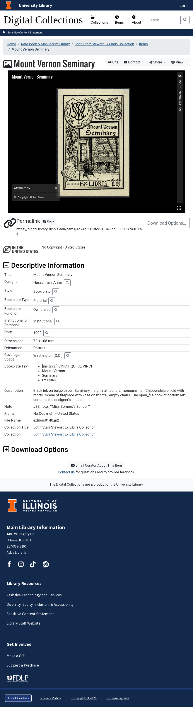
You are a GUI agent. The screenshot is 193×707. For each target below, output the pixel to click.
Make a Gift (16, 656)
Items (119, 19)
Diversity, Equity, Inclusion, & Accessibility (40, 604)
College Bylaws (117, 698)
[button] (180, 76)
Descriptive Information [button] (43, 265)
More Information (179, 82)
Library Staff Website (23, 623)
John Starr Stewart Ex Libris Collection (104, 44)
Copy (48, 221)
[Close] (56, 188)
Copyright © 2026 (84, 698)
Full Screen (179, 207)
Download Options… (166, 223)
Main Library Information (36, 527)
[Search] (163, 20)
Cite (113, 62)
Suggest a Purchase (23, 665)
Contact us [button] (66, 472)
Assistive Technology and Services (34, 595)
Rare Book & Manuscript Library (45, 44)
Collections (99, 19)
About (136, 19)
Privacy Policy (50, 698)
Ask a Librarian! (18, 552)
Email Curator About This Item (96, 465)
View (177, 62)
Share (156, 62)
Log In (184, 5)
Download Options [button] (35, 449)
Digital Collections (43, 20)
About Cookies (18, 698)
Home (11, 44)
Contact (132, 62)
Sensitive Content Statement (25, 32)
